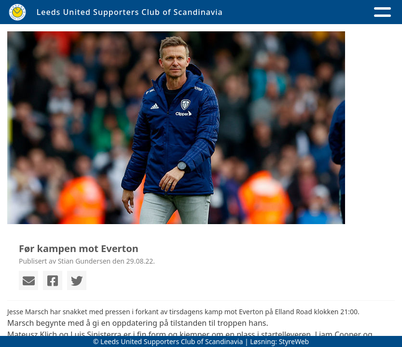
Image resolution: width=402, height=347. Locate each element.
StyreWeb (294, 341)
